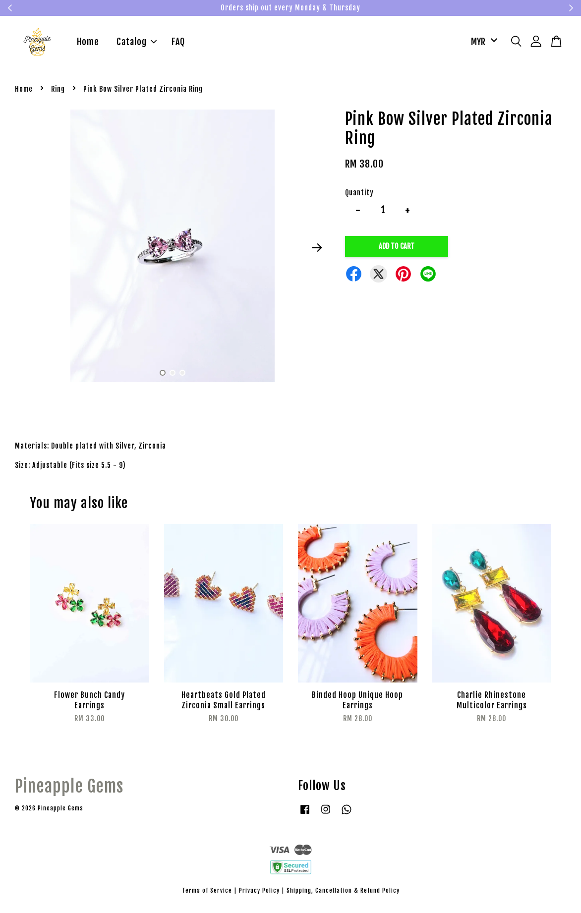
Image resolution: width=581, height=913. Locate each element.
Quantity (359, 194)
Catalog (136, 43)
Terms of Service (207, 892)
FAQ (178, 43)
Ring (58, 91)
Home (88, 43)
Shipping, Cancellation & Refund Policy (343, 892)
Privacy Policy (259, 892)
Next (316, 249)
